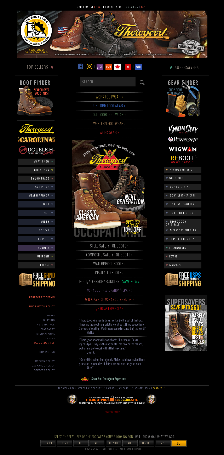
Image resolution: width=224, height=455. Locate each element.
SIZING (51, 315)
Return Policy (45, 361)
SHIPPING (49, 320)
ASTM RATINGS (46, 325)
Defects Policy (44, 370)
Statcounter (112, 412)
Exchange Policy (43, 366)
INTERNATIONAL (45, 334)
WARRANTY (48, 329)
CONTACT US (47, 352)
